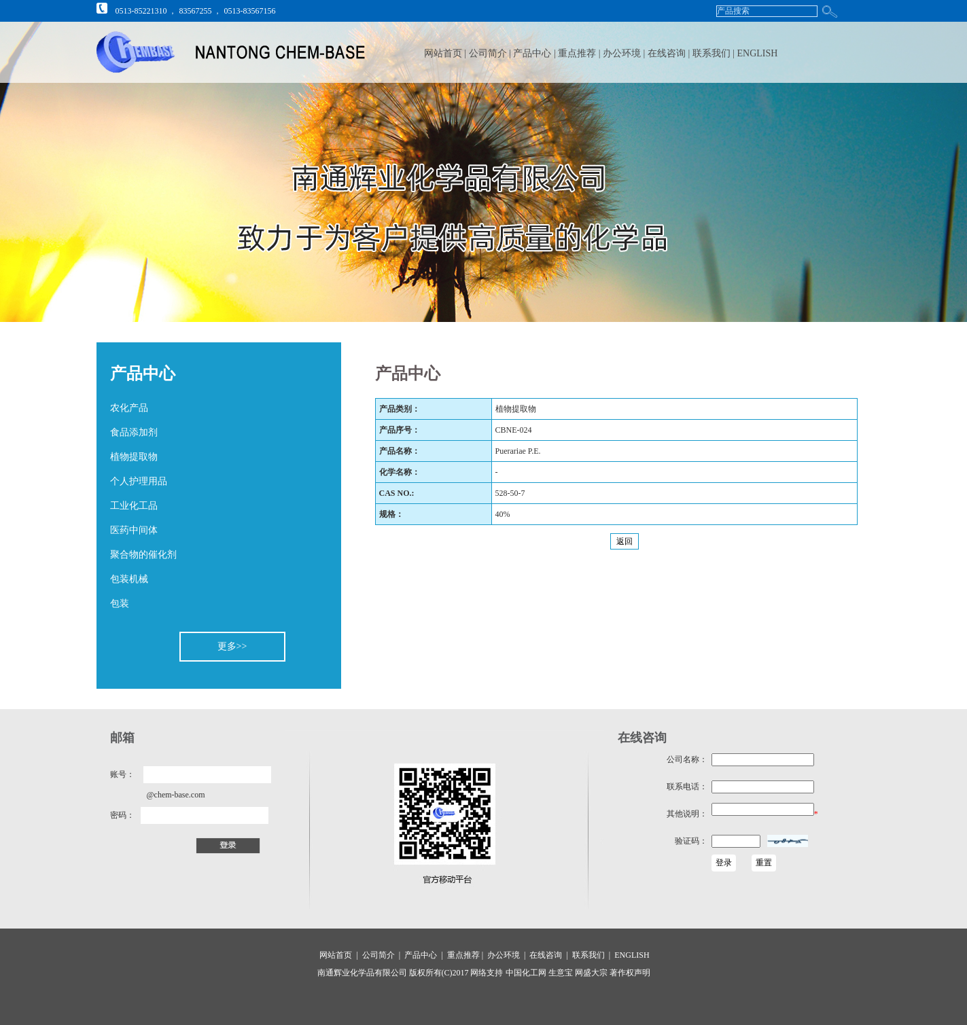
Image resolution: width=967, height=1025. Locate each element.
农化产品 (129, 408)
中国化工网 (526, 972)
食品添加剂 (134, 432)
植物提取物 (134, 457)
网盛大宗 (590, 972)
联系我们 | (714, 53)
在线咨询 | (670, 53)
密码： (122, 815)
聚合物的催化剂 (143, 555)
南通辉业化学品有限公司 (362, 972)
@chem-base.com (176, 794)
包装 (119, 603)
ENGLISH (757, 53)
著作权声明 (629, 972)
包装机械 (129, 579)
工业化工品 (134, 506)
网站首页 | (444, 53)
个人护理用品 (138, 481)
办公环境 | (625, 53)
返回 (624, 541)
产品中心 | (535, 53)
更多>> (232, 646)
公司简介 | (491, 53)
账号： (122, 774)
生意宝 (560, 972)
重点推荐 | (580, 53)
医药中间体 (134, 530)
